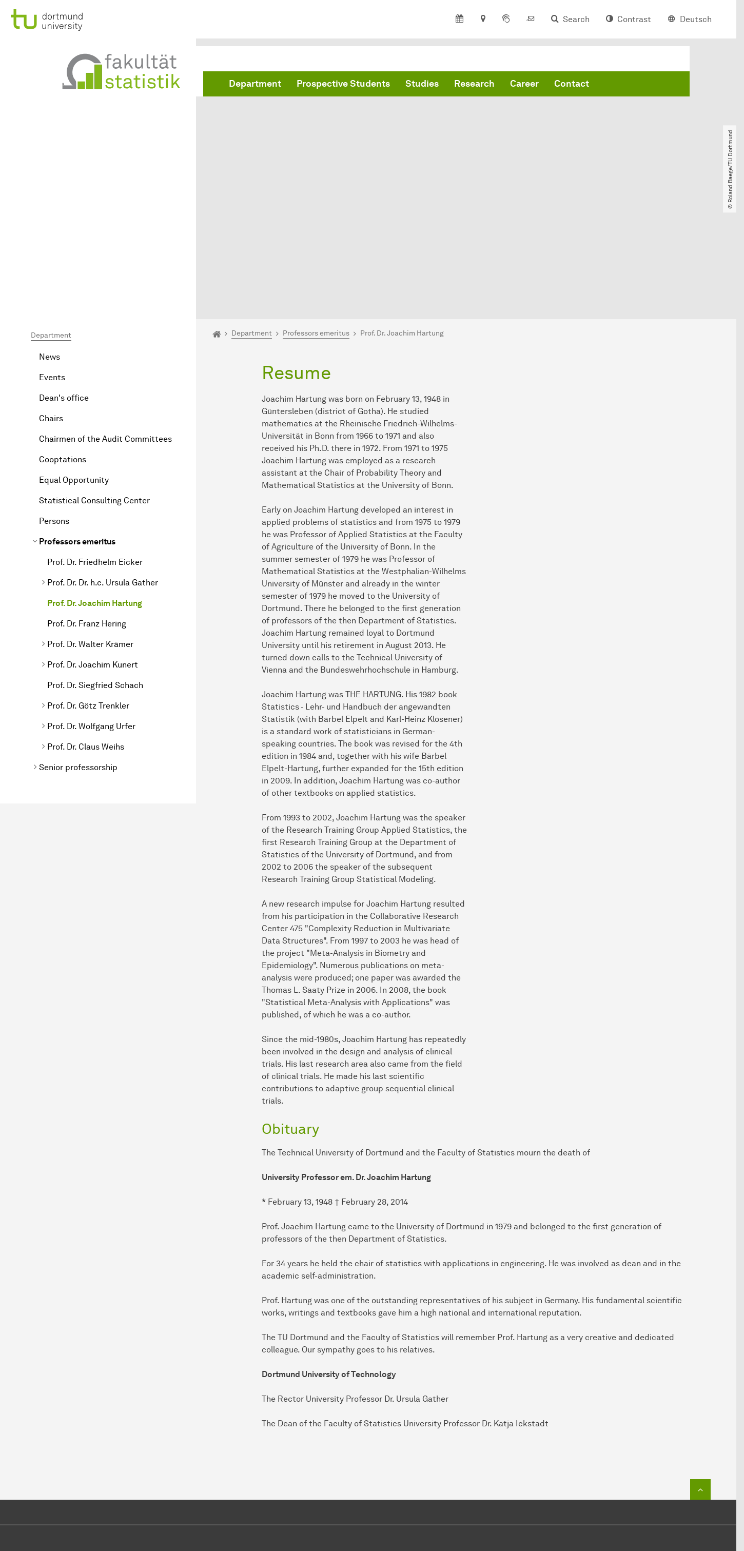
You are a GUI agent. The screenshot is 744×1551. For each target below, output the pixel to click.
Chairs (51, 301)
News (49, 240)
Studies (422, 83)
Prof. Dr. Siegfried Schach (95, 568)
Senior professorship (78, 650)
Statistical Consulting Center (94, 383)
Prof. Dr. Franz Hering (86, 507)
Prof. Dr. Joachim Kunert (92, 548)
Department (255, 83)
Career (524, 83)
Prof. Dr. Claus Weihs (85, 630)
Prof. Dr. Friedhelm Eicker (95, 445)
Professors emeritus (77, 424)
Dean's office (64, 281)
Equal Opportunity (74, 363)
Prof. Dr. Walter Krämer (90, 527)
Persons (54, 404)
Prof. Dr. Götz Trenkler (88, 589)
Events (52, 260)
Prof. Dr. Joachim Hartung (94, 486)
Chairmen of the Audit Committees (105, 322)
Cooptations (62, 342)
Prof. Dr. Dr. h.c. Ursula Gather (102, 465)
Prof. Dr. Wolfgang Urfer (91, 609)
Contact (571, 83)
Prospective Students (343, 83)
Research (474, 83)
